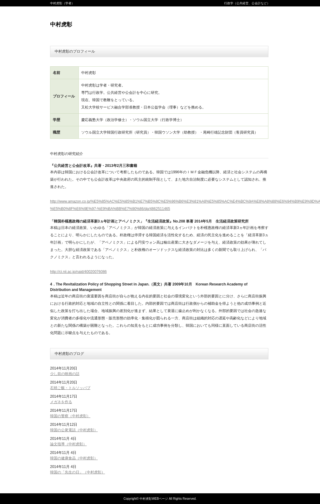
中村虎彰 (61, 24)
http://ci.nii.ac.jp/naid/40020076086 (78, 272)
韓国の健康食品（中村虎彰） (74, 458)
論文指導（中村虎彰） (68, 444)
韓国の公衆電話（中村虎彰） (74, 430)
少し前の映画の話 (64, 374)
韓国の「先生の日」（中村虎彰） (77, 472)
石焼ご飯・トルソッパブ (70, 388)
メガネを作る (61, 402)
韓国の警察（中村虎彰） (70, 416)
